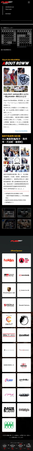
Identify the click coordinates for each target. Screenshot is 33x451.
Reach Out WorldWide (21, 131)
